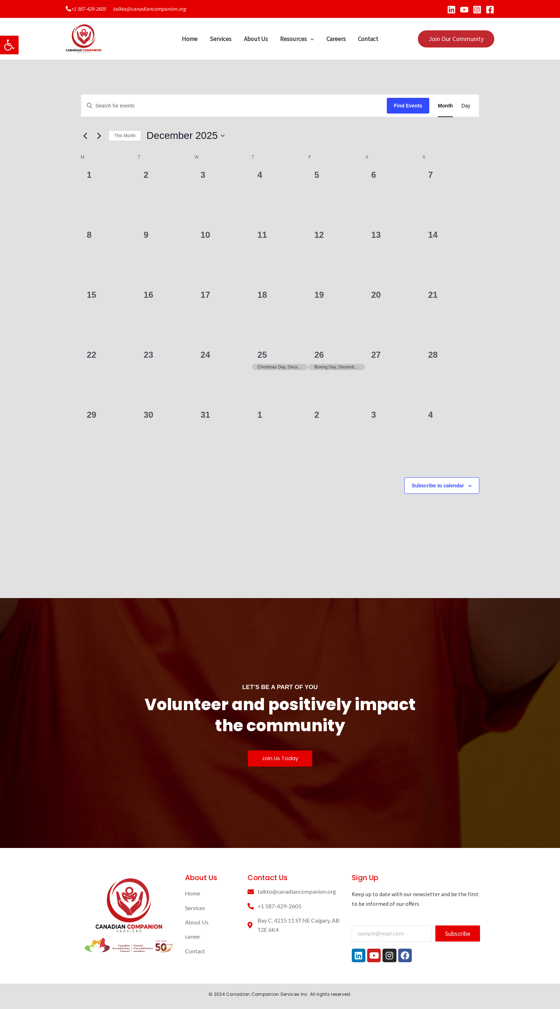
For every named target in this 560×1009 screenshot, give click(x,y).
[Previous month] (85, 135)
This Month (124, 135)
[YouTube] (464, 9)
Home (190, 39)
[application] (310, 39)
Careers (335, 39)
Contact (368, 39)
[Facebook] (490, 9)
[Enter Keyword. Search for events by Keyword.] (234, 106)
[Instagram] (477, 9)
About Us (256, 39)
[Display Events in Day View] (465, 106)
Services (221, 39)
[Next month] (99, 135)
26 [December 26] (319, 355)
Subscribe (457, 933)
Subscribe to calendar (438, 485)
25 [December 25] (262, 355)
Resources (297, 39)
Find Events (408, 106)
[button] (9, 45)
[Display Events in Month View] (445, 106)
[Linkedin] (451, 9)
